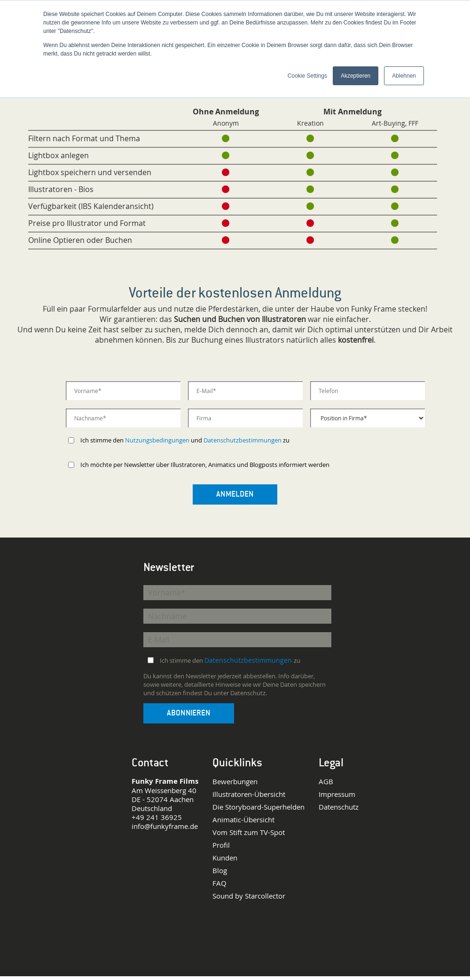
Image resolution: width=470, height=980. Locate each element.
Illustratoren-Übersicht (248, 794)
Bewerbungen (235, 781)
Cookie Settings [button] (307, 75)
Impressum (337, 794)
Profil (221, 845)
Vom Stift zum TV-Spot (248, 832)
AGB (326, 781)
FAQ (219, 883)
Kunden (224, 857)
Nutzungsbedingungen (157, 440)
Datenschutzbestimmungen (243, 440)
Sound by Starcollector (248, 896)
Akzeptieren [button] (355, 75)
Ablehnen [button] (404, 75)
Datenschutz (339, 807)
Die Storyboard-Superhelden (258, 807)
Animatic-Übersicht (243, 819)
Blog (219, 870)
